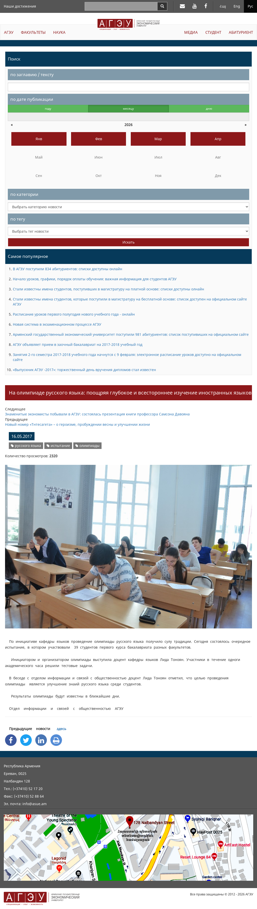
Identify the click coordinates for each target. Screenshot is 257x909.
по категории (24, 194)
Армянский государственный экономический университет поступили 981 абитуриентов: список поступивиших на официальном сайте (131, 334)
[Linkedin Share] (41, 740)
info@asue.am (34, 803)
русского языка (26, 445)
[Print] (56, 740)
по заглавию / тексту (32, 74)
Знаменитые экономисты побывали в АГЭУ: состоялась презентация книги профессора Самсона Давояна (97, 414)
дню (209, 108)
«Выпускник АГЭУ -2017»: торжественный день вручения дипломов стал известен (84, 369)
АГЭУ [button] (8, 32)
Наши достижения (20, 6)
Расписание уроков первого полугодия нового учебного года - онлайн (74, 314)
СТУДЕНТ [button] (213, 32)
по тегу (17, 219)
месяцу (128, 108)
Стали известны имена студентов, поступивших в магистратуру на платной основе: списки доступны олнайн (108, 289)
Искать (128, 242)
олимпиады (87, 445)
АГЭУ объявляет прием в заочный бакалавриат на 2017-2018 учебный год (77, 344)
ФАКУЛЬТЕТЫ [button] (33, 32)
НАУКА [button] (59, 32)
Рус (250, 6)
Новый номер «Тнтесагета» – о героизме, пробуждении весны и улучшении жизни (77, 424)
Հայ (223, 6)
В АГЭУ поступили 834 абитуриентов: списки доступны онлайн (67, 268)
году (48, 108)
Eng (237, 6)
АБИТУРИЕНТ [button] (241, 32)
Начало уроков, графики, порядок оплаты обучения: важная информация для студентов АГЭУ (95, 279)
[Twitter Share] (26, 740)
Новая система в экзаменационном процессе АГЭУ (57, 324)
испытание (58, 445)
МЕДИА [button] (191, 32)
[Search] (162, 6)
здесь (61, 728)
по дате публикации (31, 99)
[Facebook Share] (11, 740)
